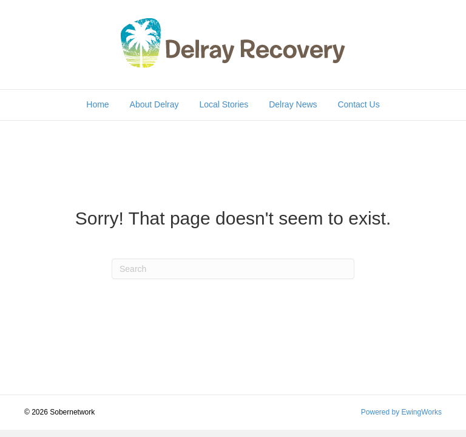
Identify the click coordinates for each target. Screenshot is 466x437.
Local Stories (223, 104)
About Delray (154, 104)
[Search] (233, 269)
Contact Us (358, 104)
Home (97, 104)
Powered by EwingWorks (401, 412)
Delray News (293, 104)
